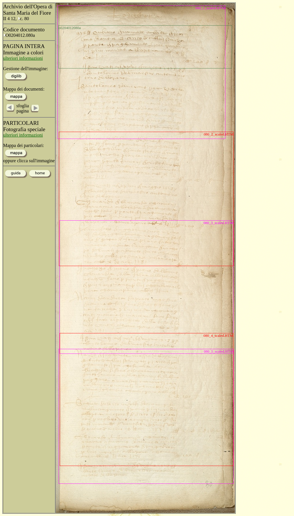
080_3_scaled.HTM (218, 223)
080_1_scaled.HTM (210, 8)
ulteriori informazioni (23, 58)
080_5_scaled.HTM (218, 351)
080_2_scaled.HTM (218, 134)
